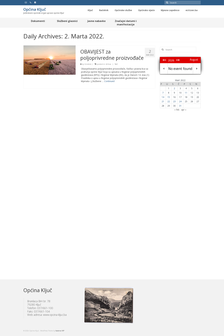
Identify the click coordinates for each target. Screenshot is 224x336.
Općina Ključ (34, 9)
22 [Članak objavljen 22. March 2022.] (168, 101)
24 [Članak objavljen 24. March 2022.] (180, 101)
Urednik (87, 64)
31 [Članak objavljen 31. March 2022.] (180, 105)
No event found (180, 68)
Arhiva (108, 64)
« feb (176, 109)
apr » (183, 109)
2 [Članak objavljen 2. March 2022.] (174, 88)
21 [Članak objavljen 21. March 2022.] (163, 101)
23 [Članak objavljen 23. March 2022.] (174, 101)
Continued (109, 81)
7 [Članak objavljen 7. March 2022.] (162, 92)
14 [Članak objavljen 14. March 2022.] (163, 97)
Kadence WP (60, 331)
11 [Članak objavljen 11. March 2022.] (186, 92)
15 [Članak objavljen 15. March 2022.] (168, 97)
